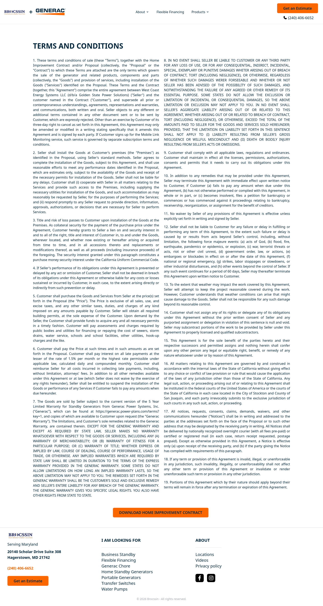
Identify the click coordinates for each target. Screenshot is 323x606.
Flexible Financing (170, 12)
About (142, 12)
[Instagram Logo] (211, 578)
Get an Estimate (297, 8)
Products (200, 12)
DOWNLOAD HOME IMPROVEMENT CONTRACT (160, 512)
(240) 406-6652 (301, 17)
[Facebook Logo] (199, 578)
